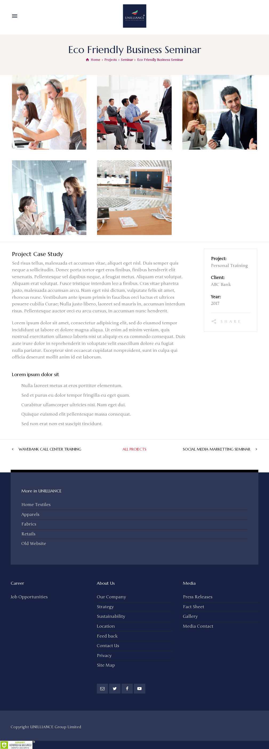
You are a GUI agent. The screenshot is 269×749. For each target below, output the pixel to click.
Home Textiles (36, 504)
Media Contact (198, 625)
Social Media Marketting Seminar (216, 448)
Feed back (107, 635)
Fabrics (28, 523)
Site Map (106, 664)
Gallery (190, 616)
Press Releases (197, 596)
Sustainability (111, 616)
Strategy (105, 606)
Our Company (111, 596)
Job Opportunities (29, 596)
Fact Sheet (193, 606)
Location (106, 625)
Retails (28, 533)
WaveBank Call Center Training (50, 448)
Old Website (33, 543)
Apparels (30, 514)
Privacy (104, 655)
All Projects (134, 448)
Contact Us (108, 645)
